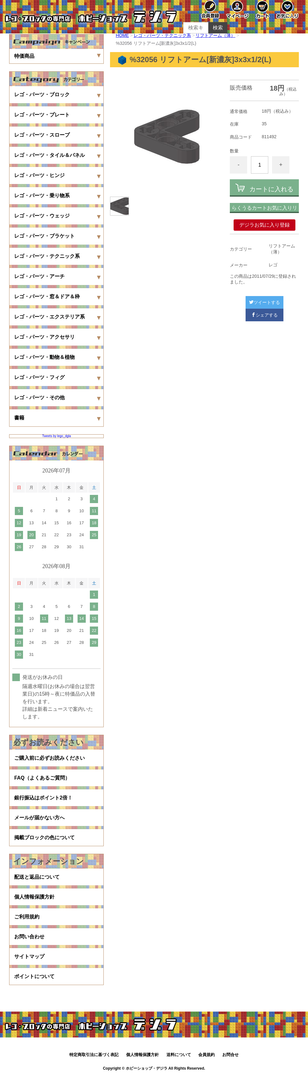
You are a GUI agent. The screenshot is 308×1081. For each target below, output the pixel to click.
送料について (178, 1058)
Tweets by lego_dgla (56, 436)
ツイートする (264, 302)
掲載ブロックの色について (44, 838)
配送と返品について (37, 878)
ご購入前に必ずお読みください (49, 758)
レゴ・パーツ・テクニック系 (162, 35)
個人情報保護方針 (34, 898)
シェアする (264, 315)
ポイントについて (34, 979)
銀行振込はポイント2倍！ (43, 798)
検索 (218, 27)
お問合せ (230, 1058)
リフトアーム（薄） (215, 35)
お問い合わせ (29, 939)
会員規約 (206, 1058)
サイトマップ (29, 959)
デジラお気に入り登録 (264, 225)
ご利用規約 (26, 919)
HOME (122, 35)
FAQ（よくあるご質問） (42, 778)
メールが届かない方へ (39, 818)
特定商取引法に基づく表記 (94, 1058)
